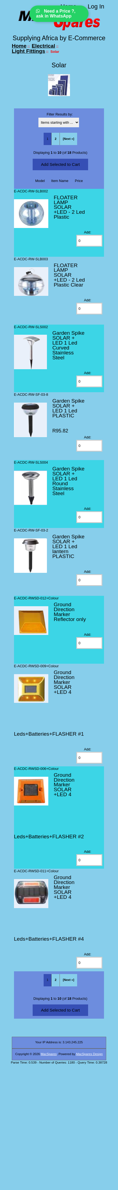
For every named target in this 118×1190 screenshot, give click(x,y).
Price (79, 181)
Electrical (43, 46)
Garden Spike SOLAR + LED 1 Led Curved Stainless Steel (68, 345)
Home (19, 46)
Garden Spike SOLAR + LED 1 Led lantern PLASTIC (68, 546)
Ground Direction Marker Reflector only (70, 612)
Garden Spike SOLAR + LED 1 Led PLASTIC (68, 408)
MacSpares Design (89, 1054)
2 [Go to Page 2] (55, 138)
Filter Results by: (60, 114)
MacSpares (49, 1054)
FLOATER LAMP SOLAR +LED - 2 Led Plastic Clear (69, 275)
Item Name (60, 181)
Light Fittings (28, 51)
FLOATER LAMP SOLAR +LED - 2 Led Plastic (69, 207)
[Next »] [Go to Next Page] (68, 138)
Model (40, 181)
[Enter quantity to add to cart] (89, 241)
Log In (96, 6)
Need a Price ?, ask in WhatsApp (55, 13)
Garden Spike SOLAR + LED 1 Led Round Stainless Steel (68, 481)
